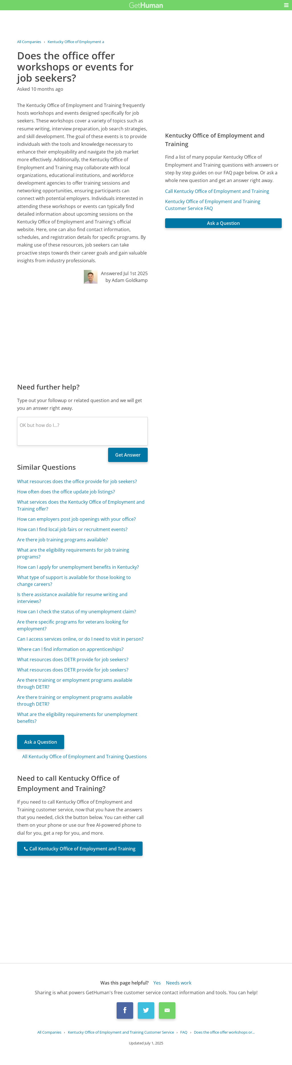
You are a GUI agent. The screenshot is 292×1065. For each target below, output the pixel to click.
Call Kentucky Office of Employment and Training (217, 191)
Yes (157, 983)
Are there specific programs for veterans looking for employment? (73, 625)
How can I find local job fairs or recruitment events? (72, 529)
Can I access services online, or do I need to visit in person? (80, 639)
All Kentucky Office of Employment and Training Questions (84, 756)
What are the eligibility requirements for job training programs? (73, 553)
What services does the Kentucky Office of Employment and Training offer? (81, 505)
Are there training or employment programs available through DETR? (74, 683)
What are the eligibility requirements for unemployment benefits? (77, 717)
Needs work (178, 983)
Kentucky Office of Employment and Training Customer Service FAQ (212, 204)
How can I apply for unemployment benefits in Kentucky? (78, 567)
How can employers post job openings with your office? (76, 519)
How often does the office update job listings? (66, 492)
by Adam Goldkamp (127, 280)
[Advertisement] (82, 333)
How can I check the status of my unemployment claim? (76, 611)
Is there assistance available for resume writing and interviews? (72, 597)
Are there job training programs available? (62, 539)
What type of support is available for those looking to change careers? (74, 580)
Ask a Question (40, 742)
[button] (286, 5)
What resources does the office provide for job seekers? (77, 481)
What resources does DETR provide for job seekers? (72, 659)
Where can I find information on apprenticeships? (70, 649)
